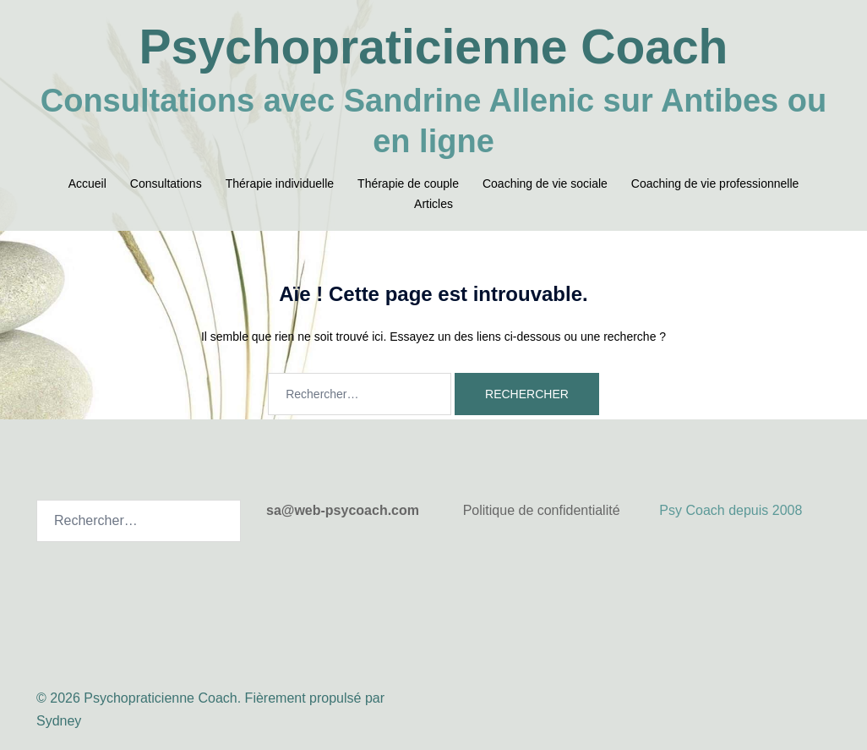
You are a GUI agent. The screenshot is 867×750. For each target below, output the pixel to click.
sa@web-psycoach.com (342, 510)
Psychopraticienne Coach (433, 46)
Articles (433, 204)
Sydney (58, 721)
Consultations (166, 183)
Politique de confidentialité (541, 510)
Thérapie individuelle (280, 183)
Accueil (87, 183)
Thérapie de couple (408, 183)
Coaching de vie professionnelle (715, 183)
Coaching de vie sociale (545, 183)
